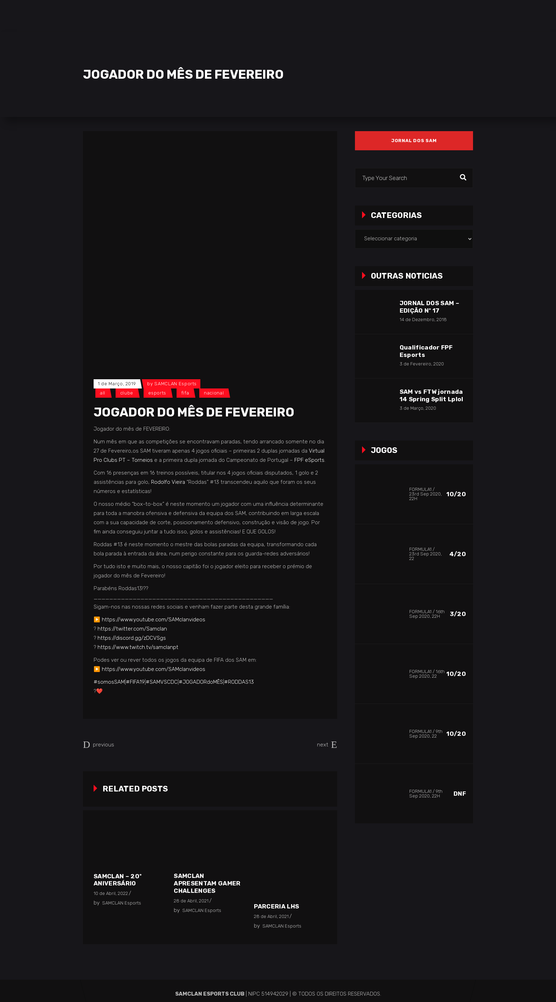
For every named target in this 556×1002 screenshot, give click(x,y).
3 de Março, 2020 (418, 408)
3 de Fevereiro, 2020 (422, 363)
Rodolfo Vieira (168, 482)
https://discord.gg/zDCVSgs (132, 638)
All (102, 393)
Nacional (214, 393)
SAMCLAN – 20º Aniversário (117, 880)
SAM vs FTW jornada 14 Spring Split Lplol (431, 395)
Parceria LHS (276, 906)
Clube (126, 393)
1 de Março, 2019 (117, 383)
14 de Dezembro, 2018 (423, 319)
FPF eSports (309, 460)
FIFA (185, 393)
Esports (157, 393)
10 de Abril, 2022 (111, 893)
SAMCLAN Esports (175, 383)
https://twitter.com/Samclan (132, 629)
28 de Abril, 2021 (191, 900)
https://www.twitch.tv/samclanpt (138, 647)
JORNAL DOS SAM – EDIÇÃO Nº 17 (429, 307)
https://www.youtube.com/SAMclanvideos (153, 619)
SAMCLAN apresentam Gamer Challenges (207, 883)
